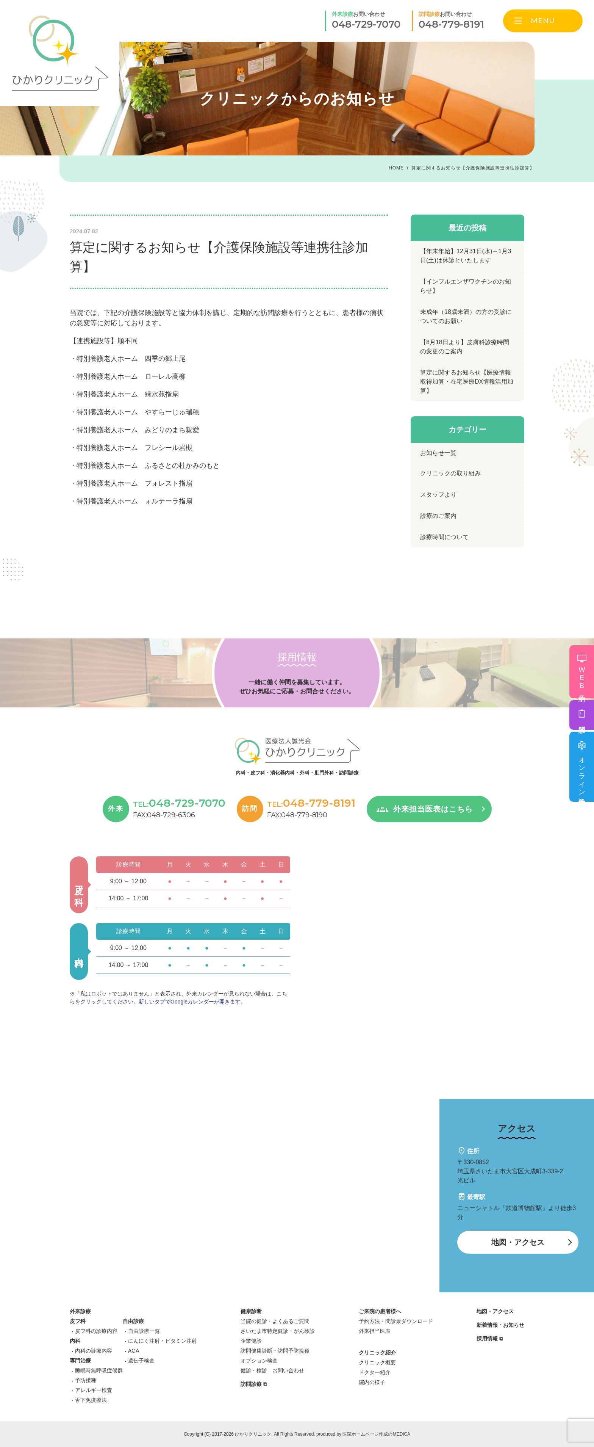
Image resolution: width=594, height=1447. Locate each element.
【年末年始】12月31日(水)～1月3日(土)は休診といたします (465, 255)
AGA (133, 1351)
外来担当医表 (375, 1331)
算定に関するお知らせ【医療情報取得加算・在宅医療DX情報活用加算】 (466, 381)
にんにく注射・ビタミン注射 (162, 1341)
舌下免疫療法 (91, 1400)
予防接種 (85, 1380)
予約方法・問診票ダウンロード (396, 1321)
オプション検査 (259, 1361)
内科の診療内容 (93, 1351)
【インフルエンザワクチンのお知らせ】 (465, 286)
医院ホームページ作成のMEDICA (376, 1434)
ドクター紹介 (375, 1372)
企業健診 (251, 1341)
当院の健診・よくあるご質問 (275, 1321)
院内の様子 (372, 1382)
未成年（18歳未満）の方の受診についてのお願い (466, 316)
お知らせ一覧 (438, 453)
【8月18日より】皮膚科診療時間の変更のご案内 (464, 346)
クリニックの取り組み (450, 473)
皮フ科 (78, 1321)
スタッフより (438, 494)
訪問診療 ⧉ (254, 1384)
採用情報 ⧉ (490, 1339)
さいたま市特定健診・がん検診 (278, 1331)
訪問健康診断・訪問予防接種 (275, 1351)
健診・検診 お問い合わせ (272, 1370)
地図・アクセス (517, 1242)
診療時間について (444, 537)
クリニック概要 (377, 1362)
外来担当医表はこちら (433, 809)
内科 (75, 1341)
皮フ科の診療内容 (96, 1331)
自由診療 (133, 1321)
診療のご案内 (438, 516)
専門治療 (80, 1361)
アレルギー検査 (93, 1390)
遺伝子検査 (141, 1361)
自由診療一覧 (144, 1331)
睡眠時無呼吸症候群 (99, 1370)
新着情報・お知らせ (500, 1325)
